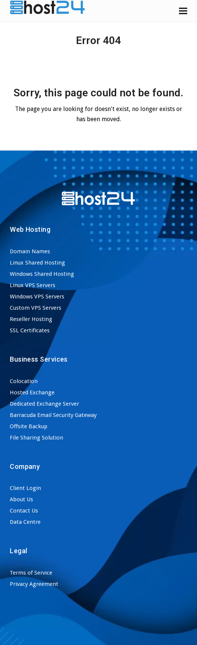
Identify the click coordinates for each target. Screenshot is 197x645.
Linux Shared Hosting (37, 262)
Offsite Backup (28, 426)
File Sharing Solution (36, 437)
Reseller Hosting (31, 319)
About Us (21, 499)
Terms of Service (31, 572)
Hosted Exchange (32, 392)
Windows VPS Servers (37, 296)
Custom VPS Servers (35, 307)
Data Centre (25, 522)
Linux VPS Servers (32, 285)
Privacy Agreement (34, 584)
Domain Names (30, 251)
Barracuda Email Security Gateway (53, 415)
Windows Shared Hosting (42, 274)
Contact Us (24, 510)
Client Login (25, 488)
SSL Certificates (30, 330)
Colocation (24, 381)
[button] (183, 11)
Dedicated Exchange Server (44, 403)
